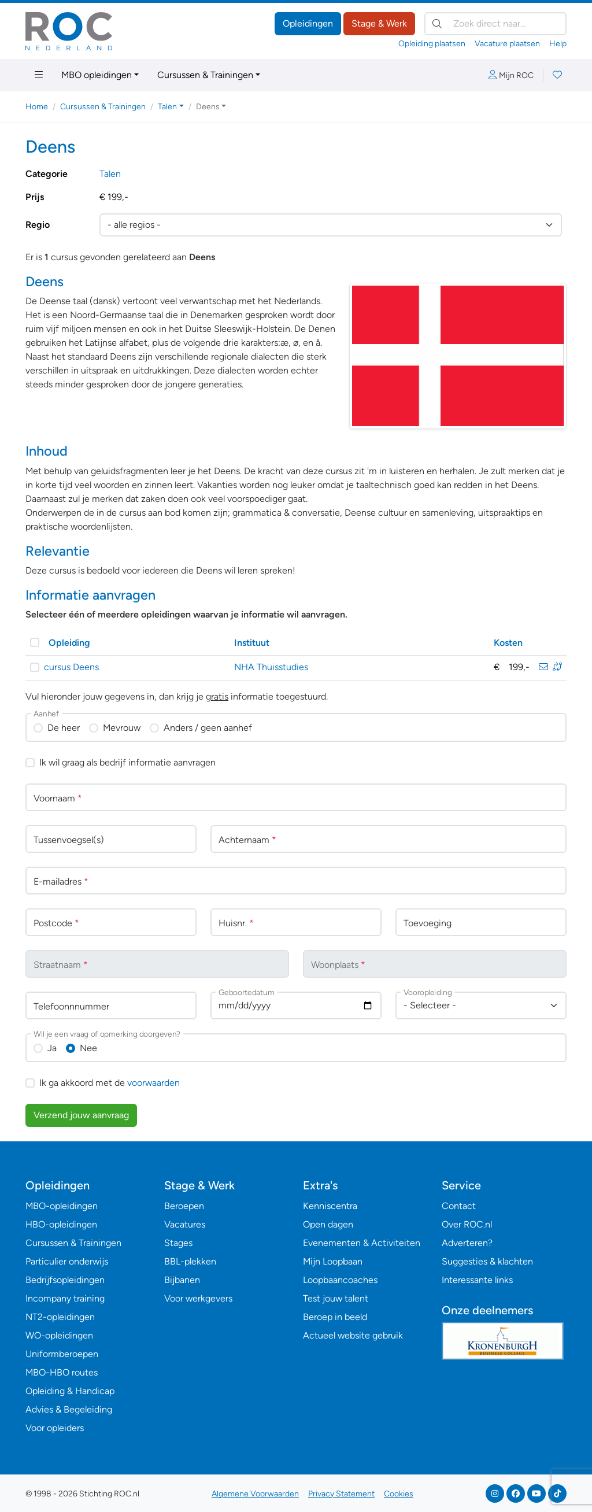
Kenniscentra (330, 1205)
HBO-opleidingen (61, 1224)
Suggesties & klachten (487, 1261)
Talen (110, 173)
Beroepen (184, 1205)
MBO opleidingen (96, 74)
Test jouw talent (335, 1298)
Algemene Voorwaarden (255, 1494)
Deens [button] (208, 107)
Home (36, 107)
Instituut (251, 642)
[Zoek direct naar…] (495, 23)
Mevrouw (121, 727)
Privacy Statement (341, 1494)
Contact (459, 1205)
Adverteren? (467, 1242)
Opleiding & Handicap (69, 1390)
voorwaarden (153, 1082)
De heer (63, 727)
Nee (88, 1047)
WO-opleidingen (59, 1335)
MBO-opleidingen (61, 1205)
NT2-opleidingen (60, 1316)
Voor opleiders (54, 1427)
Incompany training (65, 1298)
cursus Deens (71, 666)
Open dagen (328, 1224)
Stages (178, 1242)
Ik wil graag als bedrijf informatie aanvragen (127, 762)
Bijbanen (182, 1279)
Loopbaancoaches (340, 1279)
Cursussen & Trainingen (205, 74)
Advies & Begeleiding (68, 1409)
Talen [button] (167, 107)
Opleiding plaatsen (431, 44)
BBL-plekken (190, 1261)
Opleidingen (308, 23)
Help (558, 44)
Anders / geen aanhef (208, 727)
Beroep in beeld (335, 1316)
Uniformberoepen (61, 1353)
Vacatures (184, 1224)
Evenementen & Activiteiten (361, 1242)
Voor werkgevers (198, 1298)
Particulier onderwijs (66, 1261)
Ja (52, 1047)
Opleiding (69, 642)
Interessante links (477, 1279)
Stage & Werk (379, 23)
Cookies (398, 1494)
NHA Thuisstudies (271, 666)
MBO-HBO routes (61, 1372)
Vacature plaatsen (507, 44)
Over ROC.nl (467, 1224)
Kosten (508, 642)
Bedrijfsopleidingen (65, 1279)
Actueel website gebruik (353, 1335)
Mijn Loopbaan (332, 1261)
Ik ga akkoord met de (109, 1082)
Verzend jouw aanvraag (81, 1115)
